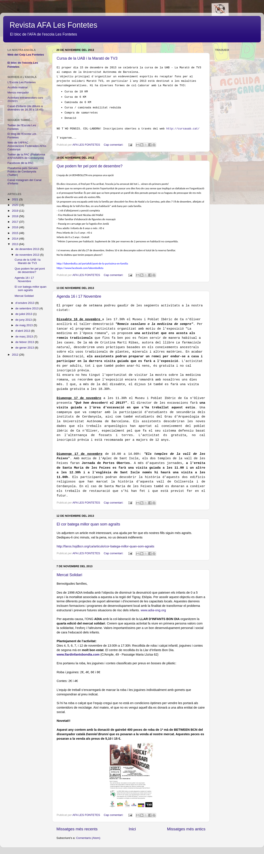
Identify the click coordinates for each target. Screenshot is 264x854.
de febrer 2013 (25, 342)
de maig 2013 (24, 325)
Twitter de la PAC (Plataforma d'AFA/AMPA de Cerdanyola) (26, 156)
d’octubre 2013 (25, 302)
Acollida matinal (17, 87)
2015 (15, 233)
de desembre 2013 (27, 249)
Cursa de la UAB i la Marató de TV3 (87, 58)
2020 (15, 205)
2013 (15, 244)
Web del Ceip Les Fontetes (25, 54)
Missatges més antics (186, 829)
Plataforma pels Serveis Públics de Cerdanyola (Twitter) (22, 171)
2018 (15, 216)
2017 (15, 221)
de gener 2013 (25, 347)
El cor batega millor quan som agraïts (88, 524)
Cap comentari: (114, 144)
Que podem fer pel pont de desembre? (89, 166)
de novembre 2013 (27, 254)
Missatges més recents (77, 829)
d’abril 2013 (23, 330)
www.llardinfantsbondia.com (78, 654)
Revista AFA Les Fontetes (53, 25)
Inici (132, 829)
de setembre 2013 (27, 308)
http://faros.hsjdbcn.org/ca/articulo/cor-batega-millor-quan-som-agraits (105, 546)
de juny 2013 (24, 319)
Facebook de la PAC (20, 163)
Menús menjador (18, 92)
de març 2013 (24, 336)
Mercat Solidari (69, 575)
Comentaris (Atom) (88, 838)
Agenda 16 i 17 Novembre (79, 296)
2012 (15, 354)
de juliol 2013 (24, 314)
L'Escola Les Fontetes (21, 82)
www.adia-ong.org (153, 610)
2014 (15, 238)
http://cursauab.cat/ (182, 128)
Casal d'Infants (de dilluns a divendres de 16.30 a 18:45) (25, 108)
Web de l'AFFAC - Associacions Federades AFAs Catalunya (26, 146)
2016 (15, 227)
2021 (15, 199)
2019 (15, 210)
